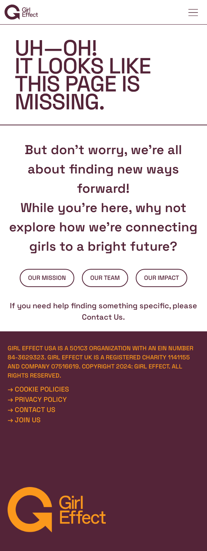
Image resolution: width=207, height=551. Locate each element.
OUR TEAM (105, 278)
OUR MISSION (47, 278)
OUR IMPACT (161, 278)
